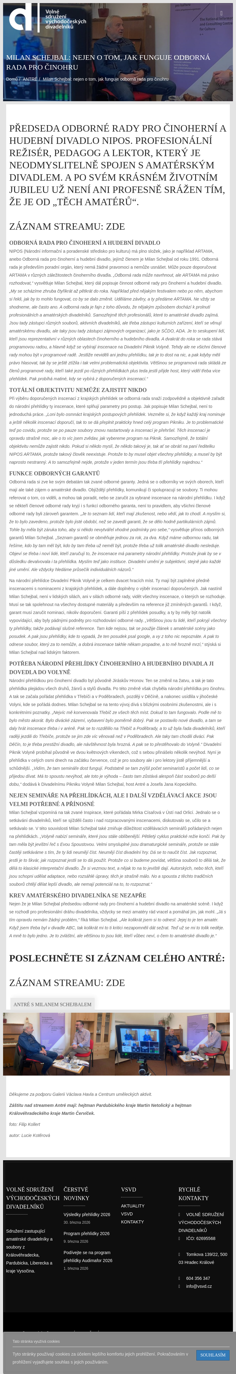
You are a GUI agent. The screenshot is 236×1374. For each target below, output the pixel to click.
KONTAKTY (132, 1249)
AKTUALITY (132, 1233)
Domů (12, 74)
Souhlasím (215, 1355)
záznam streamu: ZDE (53, 214)
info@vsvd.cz (199, 1304)
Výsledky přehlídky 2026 (87, 1233)
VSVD (126, 1241)
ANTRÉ (32, 74)
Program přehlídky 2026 (87, 1252)
